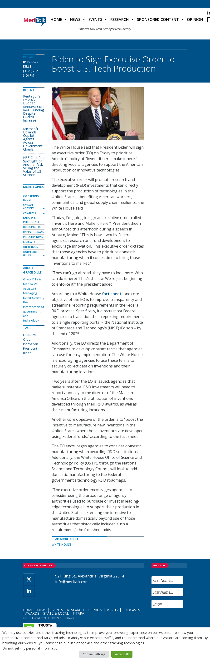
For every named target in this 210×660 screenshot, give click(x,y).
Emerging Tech (32, 227)
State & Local (56, 613)
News (75, 19)
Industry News (33, 237)
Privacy (69, 618)
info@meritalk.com (71, 581)
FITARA (78, 613)
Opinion (195, 19)
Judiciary (29, 242)
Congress (29, 213)
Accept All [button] (122, 654)
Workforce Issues (30, 253)
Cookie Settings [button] (94, 654)
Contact (56, 618)
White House (62, 544)
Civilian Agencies (28, 206)
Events (95, 19)
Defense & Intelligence (31, 220)
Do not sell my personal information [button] (30, 648)
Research (119, 19)
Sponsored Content (158, 19)
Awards (32, 613)
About (26, 618)
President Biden (30, 350)
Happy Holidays (33, 232)
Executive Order (30, 336)
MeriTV (112, 610)
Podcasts (131, 610)
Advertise (40, 618)
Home (56, 19)
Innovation (30, 344)
